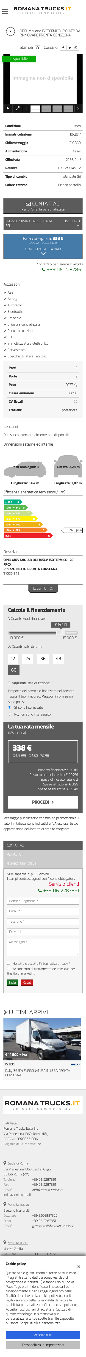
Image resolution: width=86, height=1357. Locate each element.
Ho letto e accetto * (41, 964)
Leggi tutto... (43, 588)
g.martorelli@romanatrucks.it (52, 1226)
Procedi (43, 802)
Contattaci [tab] (15, 845)
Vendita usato (18, 1243)
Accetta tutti (43, 1335)
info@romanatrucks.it (47, 1190)
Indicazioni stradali (17, 1195)
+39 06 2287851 (62, 270)
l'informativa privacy (53, 964)
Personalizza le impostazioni (43, 1345)
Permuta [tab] (14, 854)
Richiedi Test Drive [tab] (21, 864)
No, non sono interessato (32, 714)
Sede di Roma (18, 1163)
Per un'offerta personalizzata (43, 206)
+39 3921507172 (43, 1254)
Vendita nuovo (18, 1205)
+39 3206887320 (45, 1216)
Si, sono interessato (28, 707)
